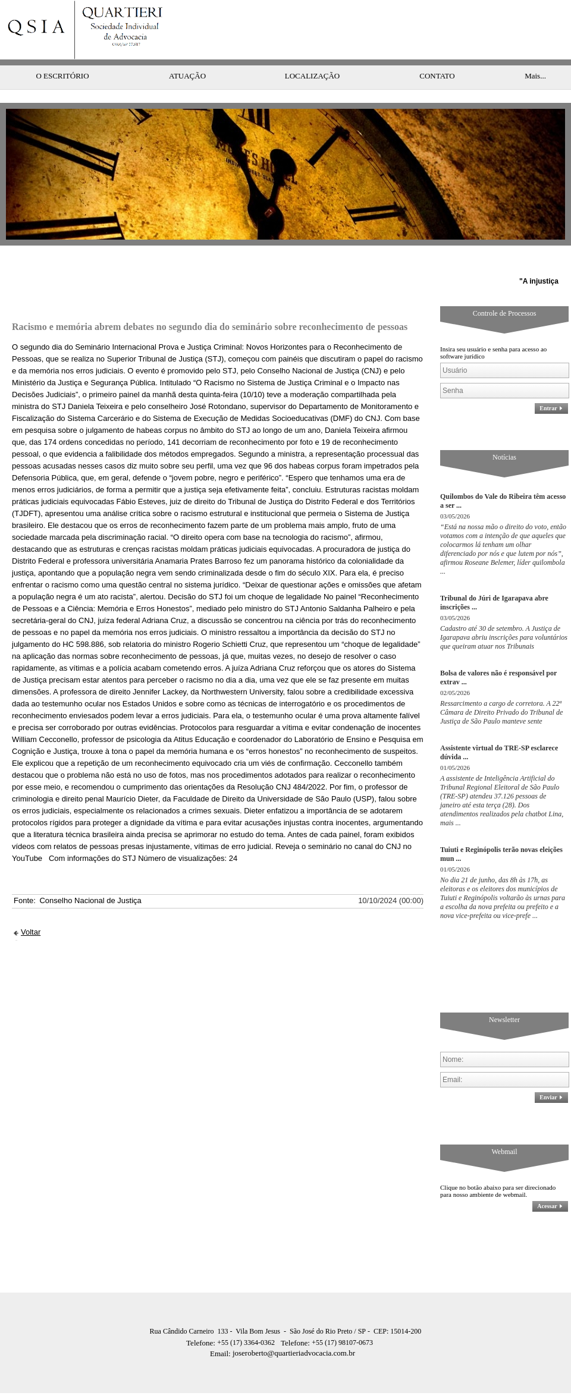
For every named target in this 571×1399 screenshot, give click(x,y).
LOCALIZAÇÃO (312, 52)
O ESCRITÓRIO (62, 52)
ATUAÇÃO (187, 52)
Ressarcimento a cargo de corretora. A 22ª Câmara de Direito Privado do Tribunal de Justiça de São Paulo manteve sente (501, 688)
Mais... (535, 52)
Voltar (30, 908)
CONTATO (436, 52)
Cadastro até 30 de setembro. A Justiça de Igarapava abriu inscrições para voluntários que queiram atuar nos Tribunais (503, 614)
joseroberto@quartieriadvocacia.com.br (282, 1329)
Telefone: (201, 1319)
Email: (221, 1329)
